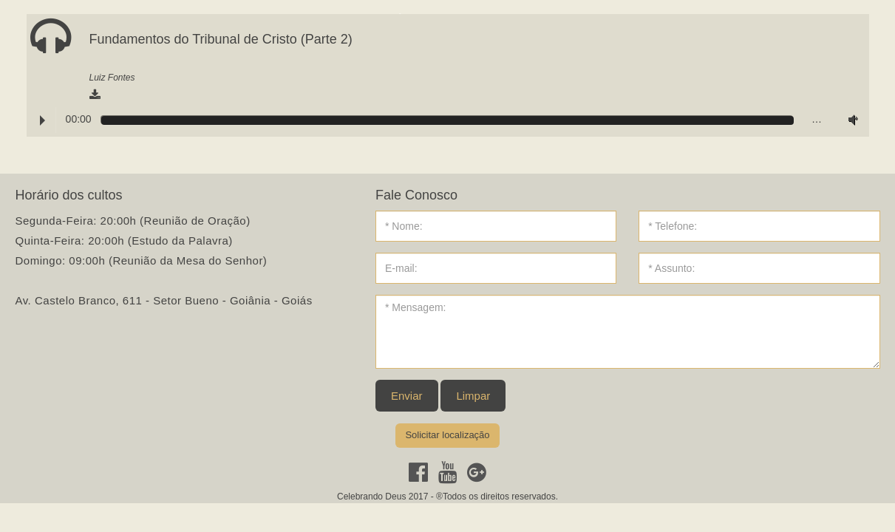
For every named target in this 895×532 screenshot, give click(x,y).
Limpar (473, 395)
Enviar (407, 395)
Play (42, 120)
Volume (849, 119)
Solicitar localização (447, 434)
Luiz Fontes (112, 77)
